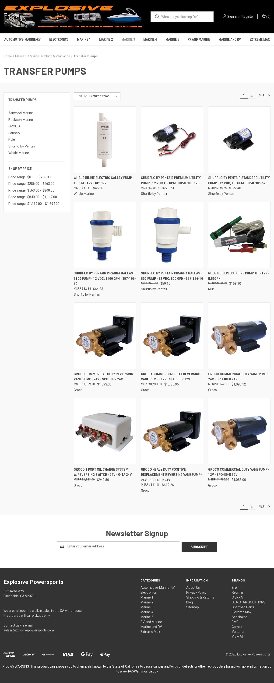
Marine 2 (106, 39)
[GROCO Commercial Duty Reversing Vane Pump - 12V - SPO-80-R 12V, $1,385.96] (172, 335)
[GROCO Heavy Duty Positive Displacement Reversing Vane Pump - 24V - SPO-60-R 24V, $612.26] (172, 431)
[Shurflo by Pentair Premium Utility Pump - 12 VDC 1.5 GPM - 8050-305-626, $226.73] (172, 139)
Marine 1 (84, 39)
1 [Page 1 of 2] (244, 95)
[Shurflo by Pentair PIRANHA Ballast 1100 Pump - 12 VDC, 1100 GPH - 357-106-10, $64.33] (105, 235)
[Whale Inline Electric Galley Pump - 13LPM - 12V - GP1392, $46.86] (105, 139)
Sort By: (82, 96)
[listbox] (104, 96)
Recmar (237, 592)
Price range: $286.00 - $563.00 (31, 184)
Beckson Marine (20, 120)
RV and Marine (198, 39)
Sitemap (192, 606)
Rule (11, 139)
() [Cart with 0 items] (266, 16)
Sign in (232, 16)
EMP (235, 621)
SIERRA (237, 597)
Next (264, 95)
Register (248, 16)
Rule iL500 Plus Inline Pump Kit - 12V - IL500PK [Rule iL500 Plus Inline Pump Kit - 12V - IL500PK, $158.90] (238, 276)
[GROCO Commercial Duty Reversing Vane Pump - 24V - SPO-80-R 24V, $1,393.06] (105, 335)
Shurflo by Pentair (21, 146)
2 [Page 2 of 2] (252, 95)
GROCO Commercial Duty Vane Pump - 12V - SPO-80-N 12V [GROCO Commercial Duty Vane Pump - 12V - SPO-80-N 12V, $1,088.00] (238, 472)
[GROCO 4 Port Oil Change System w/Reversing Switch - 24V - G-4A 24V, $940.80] (105, 431)
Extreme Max (259, 39)
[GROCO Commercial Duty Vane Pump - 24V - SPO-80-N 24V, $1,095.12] (239, 335)
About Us (193, 587)
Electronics (59, 39)
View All (237, 636)
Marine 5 (172, 39)
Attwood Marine (20, 113)
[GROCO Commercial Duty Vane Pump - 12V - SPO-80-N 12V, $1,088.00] (239, 431)
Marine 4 (150, 39)
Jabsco (14, 133)
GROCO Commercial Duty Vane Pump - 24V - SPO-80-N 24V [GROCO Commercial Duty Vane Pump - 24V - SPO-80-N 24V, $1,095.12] (238, 377)
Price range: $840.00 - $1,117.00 (32, 197)
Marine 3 (128, 39)
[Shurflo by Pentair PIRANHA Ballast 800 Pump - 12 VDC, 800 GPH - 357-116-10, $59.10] (172, 235)
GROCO (14, 126)
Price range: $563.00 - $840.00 (31, 190)
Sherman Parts (243, 606)
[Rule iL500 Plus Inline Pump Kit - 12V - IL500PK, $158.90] (239, 235)
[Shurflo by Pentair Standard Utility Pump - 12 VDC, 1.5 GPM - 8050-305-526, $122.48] (239, 139)
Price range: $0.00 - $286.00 (29, 177)
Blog (189, 601)
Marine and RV (229, 39)
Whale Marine (18, 153)
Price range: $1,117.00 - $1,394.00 (34, 204)
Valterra (238, 631)
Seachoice (239, 616)
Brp (234, 587)
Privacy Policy (196, 592)
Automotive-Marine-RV (22, 39)
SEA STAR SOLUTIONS (248, 601)
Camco (237, 626)
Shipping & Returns (200, 597)
